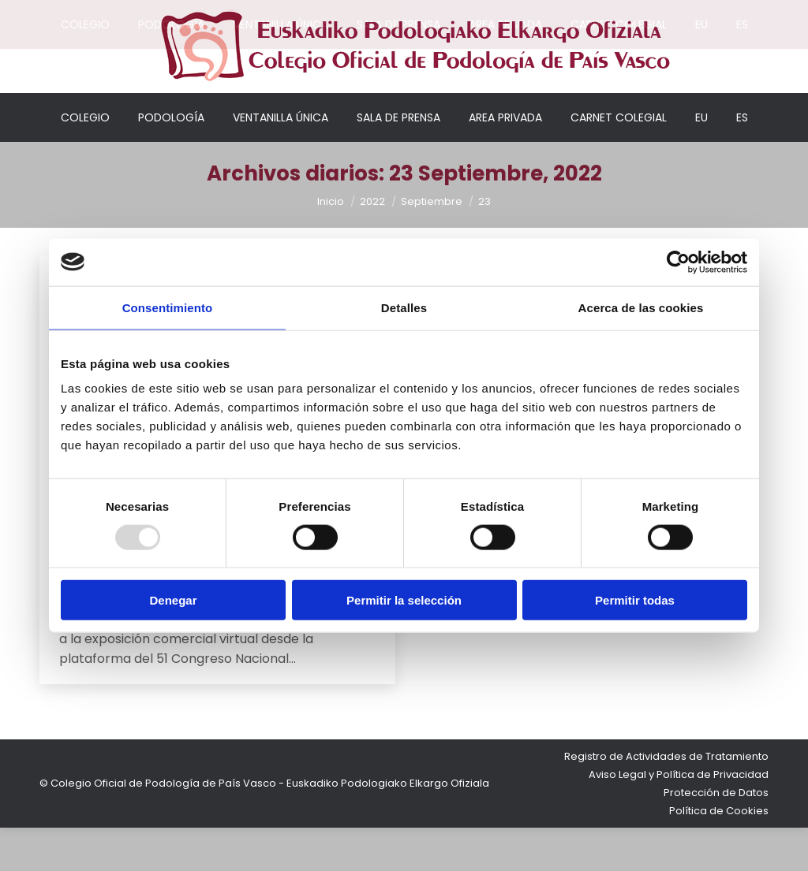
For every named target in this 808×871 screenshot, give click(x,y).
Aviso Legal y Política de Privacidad (679, 817)
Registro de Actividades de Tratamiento (666, 799)
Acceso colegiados (673, 11)
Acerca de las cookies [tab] (641, 307)
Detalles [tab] (404, 307)
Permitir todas (635, 600)
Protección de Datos (716, 835)
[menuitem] (701, 161)
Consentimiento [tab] (167, 307)
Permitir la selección (404, 600)
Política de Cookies (719, 854)
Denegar (172, 600)
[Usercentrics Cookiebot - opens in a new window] (678, 262)
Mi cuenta (574, 11)
